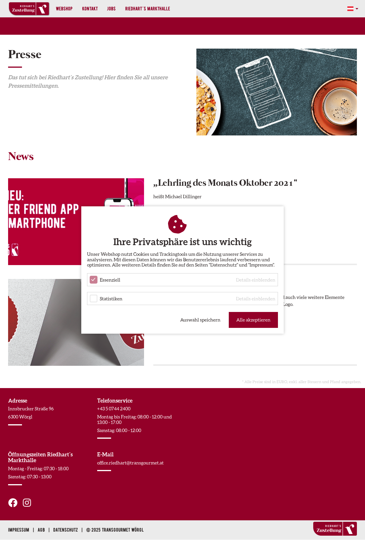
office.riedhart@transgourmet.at (130, 462)
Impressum (19, 530)
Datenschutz (66, 530)
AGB (42, 530)
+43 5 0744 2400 (113, 408)
